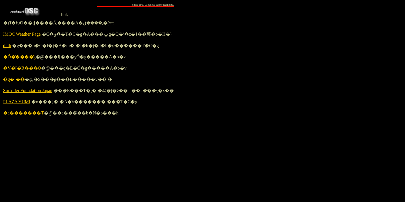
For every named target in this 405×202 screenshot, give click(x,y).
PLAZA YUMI (16, 101)
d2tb (7, 45)
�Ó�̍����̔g (19, 56)
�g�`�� (14, 79)
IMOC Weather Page (22, 34)
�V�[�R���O (22, 68)
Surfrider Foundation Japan (27, 90)
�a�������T (23, 113)
